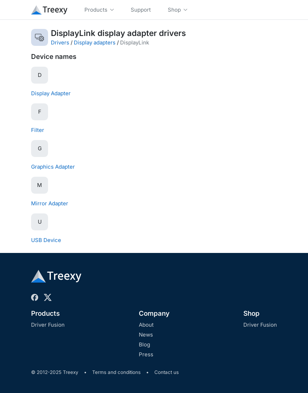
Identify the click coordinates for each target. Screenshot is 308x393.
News (146, 334)
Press (146, 354)
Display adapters (95, 42)
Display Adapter (51, 93)
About (146, 324)
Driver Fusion (48, 324)
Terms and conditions (116, 372)
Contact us (166, 372)
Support (141, 9)
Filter (37, 130)
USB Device (46, 240)
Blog (144, 344)
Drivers (60, 42)
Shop (251, 313)
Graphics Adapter (53, 166)
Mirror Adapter (49, 203)
